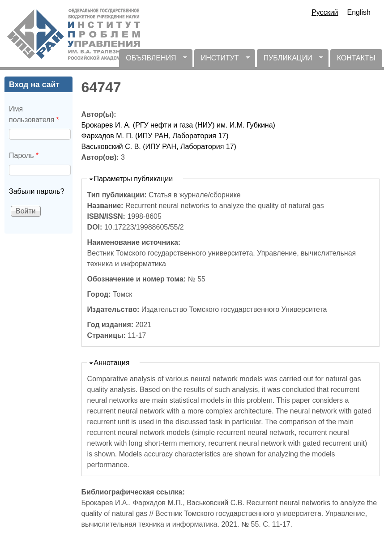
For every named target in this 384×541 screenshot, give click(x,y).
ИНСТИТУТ (222, 60)
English (359, 12)
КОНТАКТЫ (356, 58)
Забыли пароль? (36, 191)
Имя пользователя (34, 114)
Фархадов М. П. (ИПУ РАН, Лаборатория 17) (155, 136)
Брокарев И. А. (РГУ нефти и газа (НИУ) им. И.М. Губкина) (178, 125)
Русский (324, 12)
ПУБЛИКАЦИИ (290, 60)
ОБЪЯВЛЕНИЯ (153, 60)
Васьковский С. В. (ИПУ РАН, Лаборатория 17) (158, 146)
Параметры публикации (133, 179)
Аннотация (112, 362)
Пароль (23, 155)
